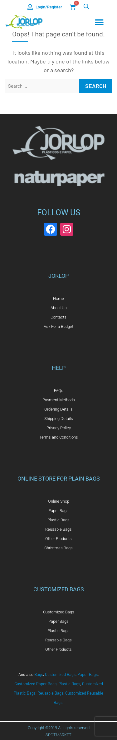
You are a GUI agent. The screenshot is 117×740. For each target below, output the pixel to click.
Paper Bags (87, 674)
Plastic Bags (69, 683)
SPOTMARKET (58, 735)
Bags (38, 674)
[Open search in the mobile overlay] (86, 6)
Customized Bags (60, 674)
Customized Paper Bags (35, 683)
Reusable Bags (50, 693)
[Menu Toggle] (99, 22)
